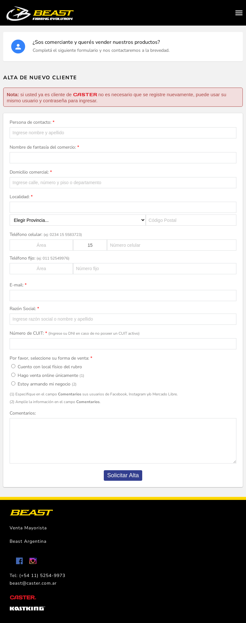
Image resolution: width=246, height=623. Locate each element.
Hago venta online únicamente (47, 375)
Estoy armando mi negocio (44, 384)
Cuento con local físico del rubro (46, 367)
